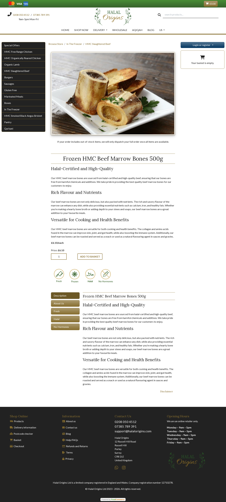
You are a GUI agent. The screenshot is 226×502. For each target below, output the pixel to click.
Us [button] (161, 29)
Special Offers (12, 45)
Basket (15, 439)
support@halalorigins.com (133, 431)
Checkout (17, 446)
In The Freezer (12, 109)
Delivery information (23, 427)
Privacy (68, 458)
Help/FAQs (70, 439)
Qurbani (8, 128)
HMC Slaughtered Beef (16, 70)
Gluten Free (10, 90)
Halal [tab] (56, 318)
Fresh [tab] (57, 311)
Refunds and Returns (75, 446)
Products (17, 421)
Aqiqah (137, 29)
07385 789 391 (126, 426)
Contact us (69, 427)
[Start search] (159, 14)
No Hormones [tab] (61, 326)
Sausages (9, 83)
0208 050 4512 (126, 422)
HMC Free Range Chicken (18, 51)
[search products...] (190, 14)
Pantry (7, 122)
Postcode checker (21, 433)
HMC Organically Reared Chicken (22, 58)
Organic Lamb (12, 64)
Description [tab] (60, 295)
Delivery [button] (99, 29)
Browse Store (55, 43)
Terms (67, 452)
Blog (150, 29)
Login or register (201, 44)
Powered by (113, 499)
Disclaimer (166, 391)
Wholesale (119, 29)
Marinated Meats (13, 96)
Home (65, 29)
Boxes (7, 102)
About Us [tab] (59, 303)
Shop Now (81, 29)
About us (69, 421)
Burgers (8, 77)
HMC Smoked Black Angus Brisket (23, 115)
